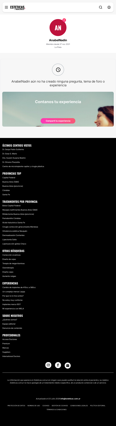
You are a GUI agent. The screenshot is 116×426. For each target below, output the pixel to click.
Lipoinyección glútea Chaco (14, 244)
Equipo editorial (8, 324)
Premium (6, 343)
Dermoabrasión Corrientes (13, 235)
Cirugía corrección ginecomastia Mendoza (20, 227)
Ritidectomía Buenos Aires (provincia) (18, 214)
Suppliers (6, 352)
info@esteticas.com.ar (70, 399)
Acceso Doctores (9, 339)
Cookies (45, 405)
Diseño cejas (7, 272)
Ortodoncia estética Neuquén (14, 231)
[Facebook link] (58, 366)
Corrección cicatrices (11, 255)
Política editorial (97, 405)
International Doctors (11, 356)
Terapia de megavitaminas (13, 263)
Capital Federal (8, 177)
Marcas (5, 348)
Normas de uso (33, 405)
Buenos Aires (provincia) (12, 186)
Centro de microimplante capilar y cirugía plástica (23, 166)
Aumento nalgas (9, 276)
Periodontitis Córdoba (11, 218)
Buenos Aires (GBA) (10, 182)
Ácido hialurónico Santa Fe (13, 222)
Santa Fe (6, 194)
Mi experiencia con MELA (13, 308)
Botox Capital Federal (11, 205)
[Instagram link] (48, 366)
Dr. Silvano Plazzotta (11, 162)
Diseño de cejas (9, 259)
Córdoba (6, 190)
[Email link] (68, 366)
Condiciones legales (79, 405)
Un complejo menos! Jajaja (13, 291)
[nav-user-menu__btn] (109, 7)
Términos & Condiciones (56, 409)
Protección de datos (16, 405)
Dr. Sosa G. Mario (9, 153)
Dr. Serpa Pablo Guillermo (13, 149)
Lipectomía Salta (9, 239)
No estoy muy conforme (12, 300)
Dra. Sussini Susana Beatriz (14, 158)
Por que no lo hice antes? (13, 296)
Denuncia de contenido (12, 328)
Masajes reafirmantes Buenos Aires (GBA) (19, 210)
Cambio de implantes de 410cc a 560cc (19, 287)
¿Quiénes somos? (9, 319)
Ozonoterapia (8, 268)
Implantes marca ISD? (11, 304)
